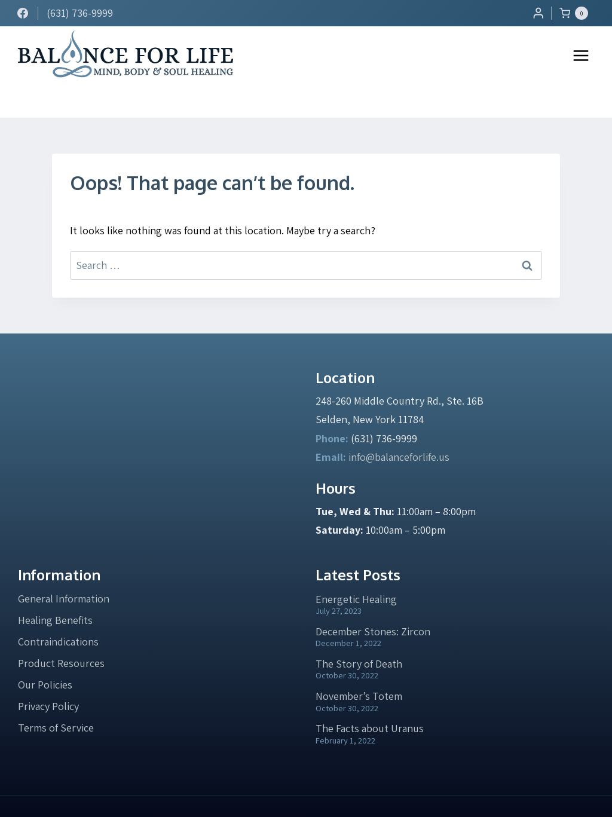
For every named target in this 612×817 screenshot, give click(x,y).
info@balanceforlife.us (398, 424)
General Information (63, 566)
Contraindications (58, 609)
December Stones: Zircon (373, 598)
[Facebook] (22, 13)
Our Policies (45, 652)
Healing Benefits (55, 587)
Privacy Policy (48, 673)
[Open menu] (581, 55)
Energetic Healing (356, 566)
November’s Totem (359, 663)
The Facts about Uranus (370, 695)
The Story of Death (359, 631)
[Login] (538, 13)
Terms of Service (56, 695)
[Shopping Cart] (576, 13)
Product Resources (61, 630)
